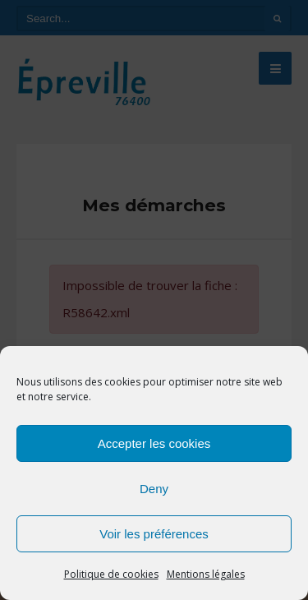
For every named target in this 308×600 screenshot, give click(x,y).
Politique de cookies (111, 574)
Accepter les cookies (154, 443)
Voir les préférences (154, 534)
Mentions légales (206, 574)
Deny (154, 489)
